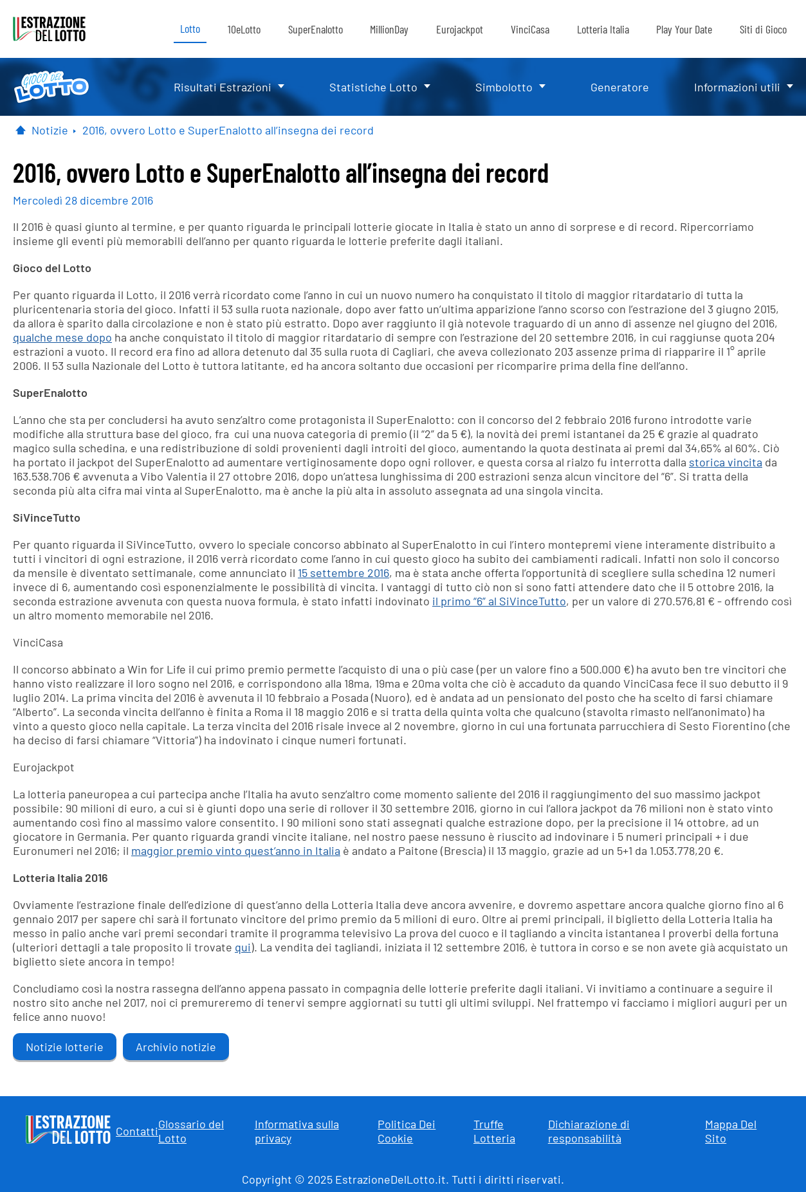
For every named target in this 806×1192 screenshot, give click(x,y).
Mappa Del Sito (730, 1131)
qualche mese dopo (62, 337)
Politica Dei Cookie (406, 1131)
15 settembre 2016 (343, 572)
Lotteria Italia (603, 29)
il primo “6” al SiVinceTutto (499, 601)
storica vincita (725, 462)
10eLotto (244, 29)
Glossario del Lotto (191, 1131)
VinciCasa (530, 29)
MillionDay (389, 29)
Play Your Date (684, 29)
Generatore (620, 87)
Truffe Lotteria (494, 1131)
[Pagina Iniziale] (20, 130)
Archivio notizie (176, 1047)
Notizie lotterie (65, 1047)
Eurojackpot (459, 29)
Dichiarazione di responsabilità (589, 1131)
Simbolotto (504, 87)
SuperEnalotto (315, 29)
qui (243, 947)
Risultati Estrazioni (222, 87)
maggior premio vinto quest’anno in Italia (235, 850)
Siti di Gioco (763, 29)
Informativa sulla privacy (297, 1131)
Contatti (137, 1131)
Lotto (190, 28)
